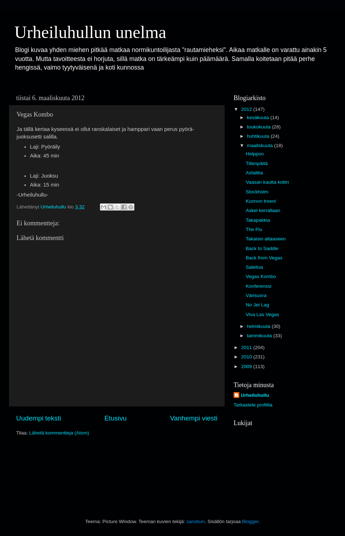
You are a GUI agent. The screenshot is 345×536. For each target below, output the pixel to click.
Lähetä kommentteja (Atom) (59, 433)
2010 (247, 356)
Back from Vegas (264, 257)
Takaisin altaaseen (266, 238)
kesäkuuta (258, 117)
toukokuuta (259, 127)
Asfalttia (254, 172)
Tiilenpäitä (257, 163)
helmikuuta (259, 326)
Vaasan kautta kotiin (267, 182)
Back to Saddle (262, 248)
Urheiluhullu (255, 395)
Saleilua (254, 267)
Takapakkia (258, 220)
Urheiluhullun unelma (90, 32)
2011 (247, 347)
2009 (247, 366)
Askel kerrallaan (263, 210)
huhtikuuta (259, 136)
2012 (247, 109)
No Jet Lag (257, 304)
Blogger (250, 521)
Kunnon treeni (261, 201)
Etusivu (116, 418)
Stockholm (257, 191)
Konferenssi (258, 286)
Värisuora (256, 295)
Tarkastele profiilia (253, 405)
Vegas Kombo (261, 276)
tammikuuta (260, 335)
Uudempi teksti (38, 418)
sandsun (196, 521)
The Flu (254, 229)
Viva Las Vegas (262, 314)
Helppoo (255, 153)
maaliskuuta (260, 145)
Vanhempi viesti (193, 418)
